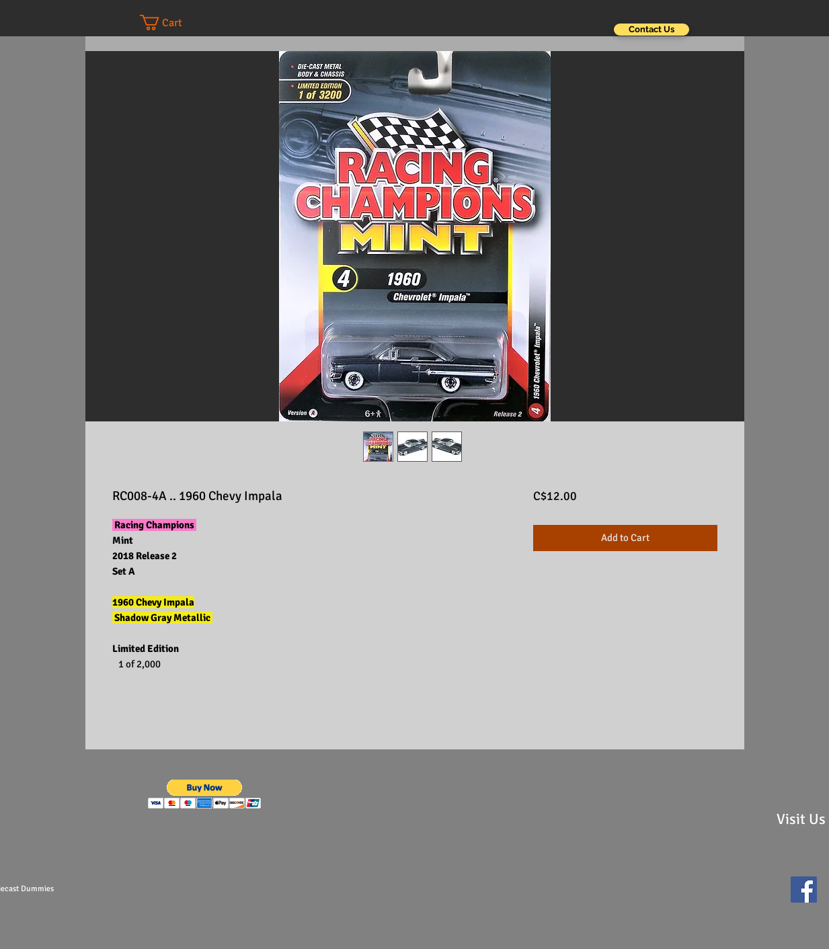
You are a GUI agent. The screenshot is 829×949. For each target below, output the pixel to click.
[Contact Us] (651, 30)
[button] (174, 22)
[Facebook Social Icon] (804, 889)
